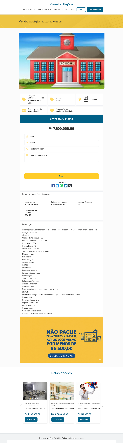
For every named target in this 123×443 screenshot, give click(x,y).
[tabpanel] (62, 397)
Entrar (81, 9)
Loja (49, 9)
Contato (72, 9)
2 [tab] (32, 404)
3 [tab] (35, 404)
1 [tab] (30, 404)
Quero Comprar (29, 9)
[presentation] (61, 168)
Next (44, 397)
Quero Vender (42, 9)
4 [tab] (37, 404)
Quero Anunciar (95, 9)
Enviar (61, 176)
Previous (21, 405)
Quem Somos (58, 9)
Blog (65, 9)
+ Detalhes (31, 426)
